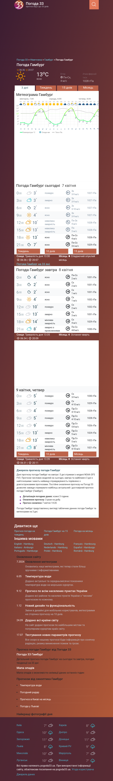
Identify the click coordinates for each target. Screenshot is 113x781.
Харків (63, 725)
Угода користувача (83, 769)
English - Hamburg (23, 543)
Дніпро (63, 732)
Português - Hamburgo (26, 550)
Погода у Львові (29, 706)
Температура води (38, 576)
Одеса (20, 732)
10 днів (50, 251)
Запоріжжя (23, 739)
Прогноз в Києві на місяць (35, 699)
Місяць (88, 87)
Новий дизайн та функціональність (50, 605)
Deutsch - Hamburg (54, 543)
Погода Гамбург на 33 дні (34, 264)
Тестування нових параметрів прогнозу (53, 635)
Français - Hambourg (84, 543)
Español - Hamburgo (84, 547)
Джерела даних (26, 774)
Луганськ (22, 760)
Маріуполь (65, 753)
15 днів (67, 87)
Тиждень (46, 87)
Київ (19, 725)
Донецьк (64, 739)
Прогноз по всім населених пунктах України (56, 591)
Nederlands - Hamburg (55, 547)
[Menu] (88, 4)
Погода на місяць (83, 531)
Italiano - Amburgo (23, 547)
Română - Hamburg (84, 550)
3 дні (24, 87)
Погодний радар (29, 692)
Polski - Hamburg (53, 550)
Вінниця (63, 760)
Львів (20, 746)
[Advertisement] (56, 32)
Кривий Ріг (65, 746)
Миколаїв (22, 753)
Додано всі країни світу (41, 620)
